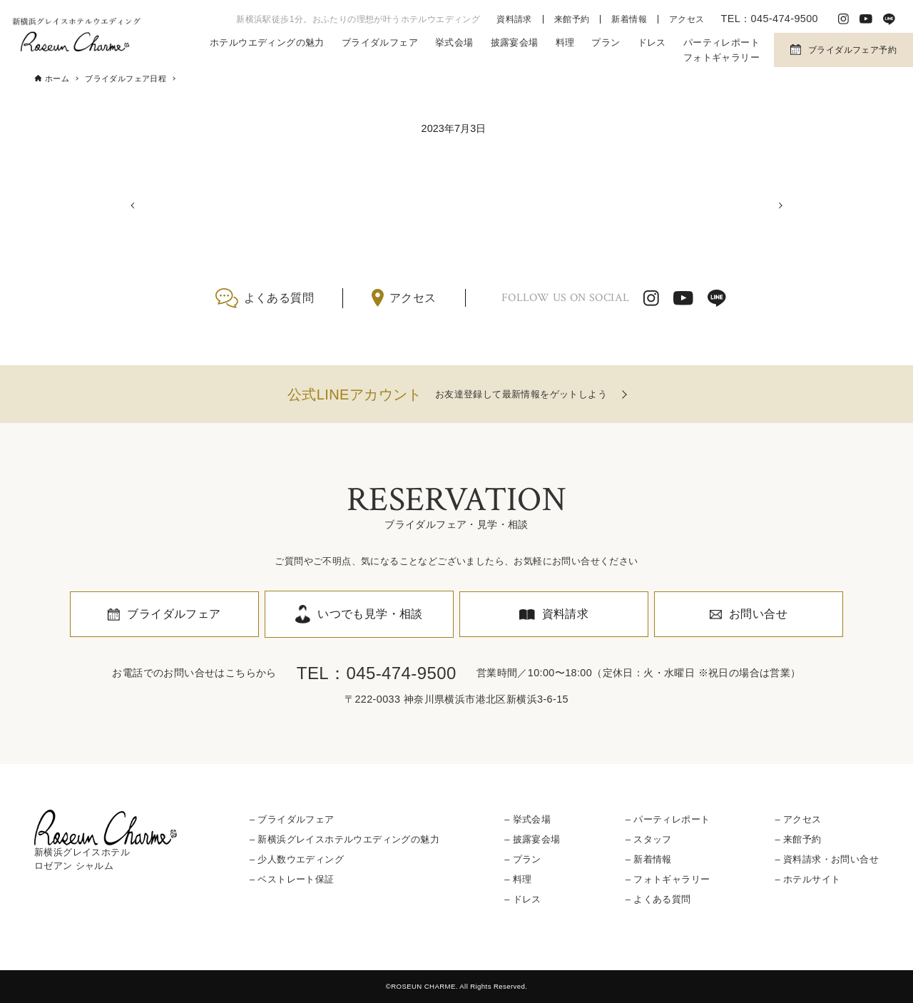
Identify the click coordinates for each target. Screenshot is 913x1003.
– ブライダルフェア (292, 819)
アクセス (687, 19)
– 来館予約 (798, 839)
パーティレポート (721, 42)
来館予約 (572, 19)
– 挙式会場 (527, 819)
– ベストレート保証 (292, 879)
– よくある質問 (658, 900)
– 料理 (517, 879)
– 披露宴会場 (532, 839)
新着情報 (629, 19)
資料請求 (514, 19)
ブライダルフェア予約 (852, 50)
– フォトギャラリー (668, 879)
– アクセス (798, 819)
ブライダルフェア (380, 42)
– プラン (522, 859)
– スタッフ (649, 839)
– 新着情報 (649, 859)
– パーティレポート (668, 819)
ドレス (652, 42)
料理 (565, 42)
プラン (605, 42)
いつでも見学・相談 (370, 614)
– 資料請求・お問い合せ (826, 859)
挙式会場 (454, 42)
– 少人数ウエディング (297, 859)
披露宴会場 (515, 42)
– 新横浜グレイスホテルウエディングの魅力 (344, 839)
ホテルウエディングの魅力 (267, 42)
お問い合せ (758, 614)
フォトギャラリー (721, 57)
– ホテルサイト (807, 879)
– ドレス (522, 900)
